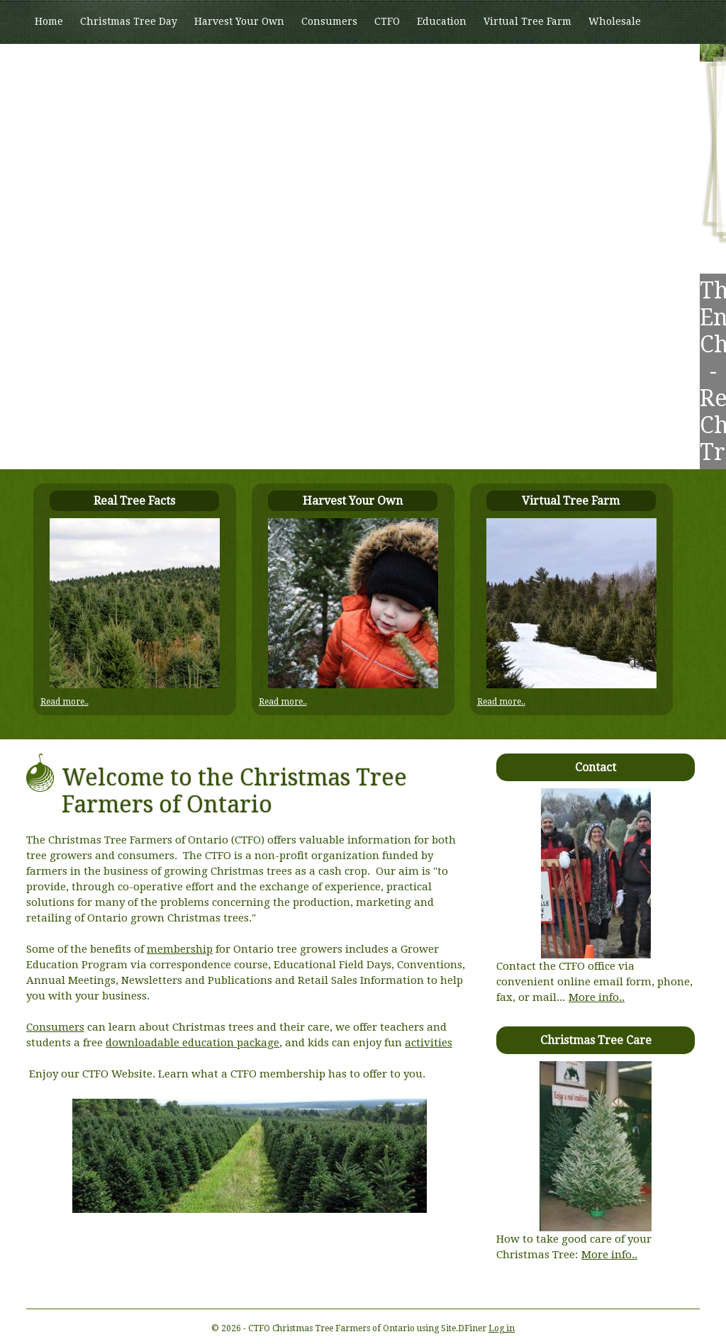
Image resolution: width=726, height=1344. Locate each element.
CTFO (387, 21)
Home (49, 21)
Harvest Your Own (239, 21)
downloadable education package (192, 1042)
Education (442, 21)
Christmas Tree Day (128, 21)
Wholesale (614, 21)
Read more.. (64, 702)
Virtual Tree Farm (527, 21)
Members (58, 64)
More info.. (597, 997)
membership (180, 949)
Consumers (329, 21)
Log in (501, 1328)
